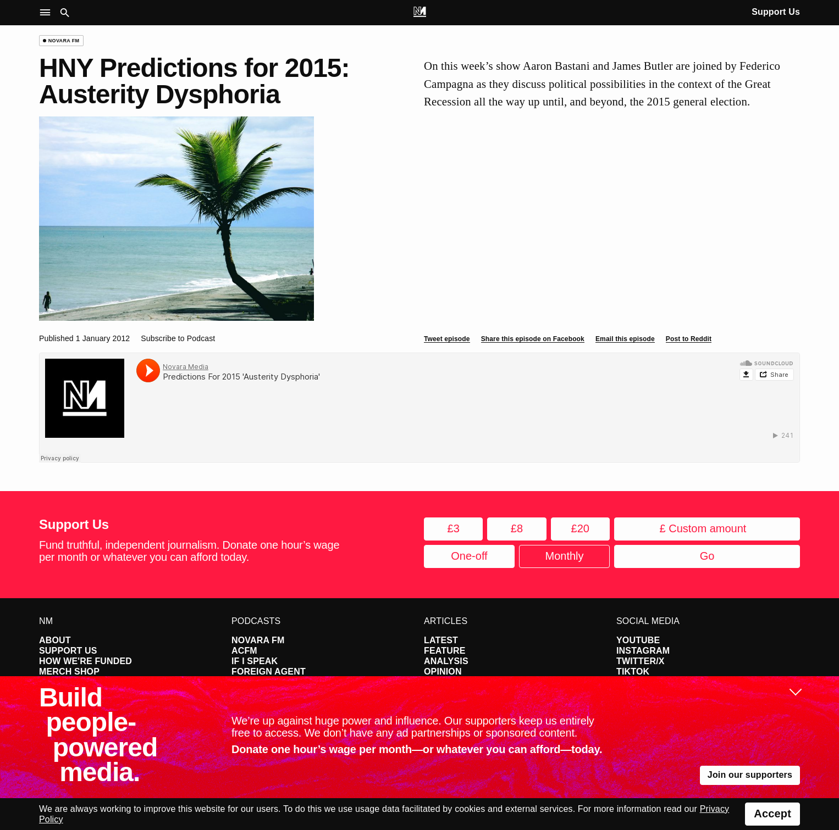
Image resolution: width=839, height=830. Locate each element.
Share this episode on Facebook (532, 339)
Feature (445, 650)
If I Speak (254, 661)
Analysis (446, 661)
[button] (47, 13)
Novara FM (258, 640)
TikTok (632, 671)
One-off (469, 556)
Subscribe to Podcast (178, 338)
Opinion (443, 671)
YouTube (638, 640)
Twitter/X (640, 661)
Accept (772, 813)
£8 (517, 528)
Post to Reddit (688, 339)
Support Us (776, 11)
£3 (454, 528)
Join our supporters (750, 774)
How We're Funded (85, 661)
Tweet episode (447, 339)
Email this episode (625, 339)
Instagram (643, 650)
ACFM (244, 650)
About (55, 640)
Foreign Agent (268, 671)
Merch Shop (69, 671)
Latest (441, 640)
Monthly (564, 556)
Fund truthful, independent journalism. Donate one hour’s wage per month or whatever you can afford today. (189, 551)
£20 (580, 528)
